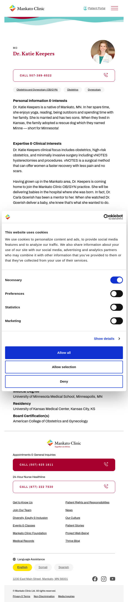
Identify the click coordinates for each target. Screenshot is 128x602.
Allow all (64, 352)
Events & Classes (24, 525)
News (69, 510)
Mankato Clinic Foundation (30, 533)
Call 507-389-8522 (64, 75)
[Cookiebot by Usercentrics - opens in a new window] (103, 217)
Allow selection (64, 367)
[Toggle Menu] (114, 8)
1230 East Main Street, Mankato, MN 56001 (40, 578)
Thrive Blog (73, 540)
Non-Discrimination (44, 596)
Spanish (63, 567)
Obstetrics (72, 89)
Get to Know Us (23, 502)
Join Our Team (22, 510)
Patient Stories (75, 525)
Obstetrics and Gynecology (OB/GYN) (37, 89)
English (22, 567)
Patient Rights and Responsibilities (87, 502)
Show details (104, 338)
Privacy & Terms (21, 596)
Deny (64, 381)
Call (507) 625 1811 (64, 465)
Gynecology (94, 89)
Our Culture (73, 517)
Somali (43, 567)
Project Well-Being (77, 533)
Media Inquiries (66, 596)
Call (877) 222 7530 (64, 487)
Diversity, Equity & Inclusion (30, 517)
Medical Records (23, 540)
